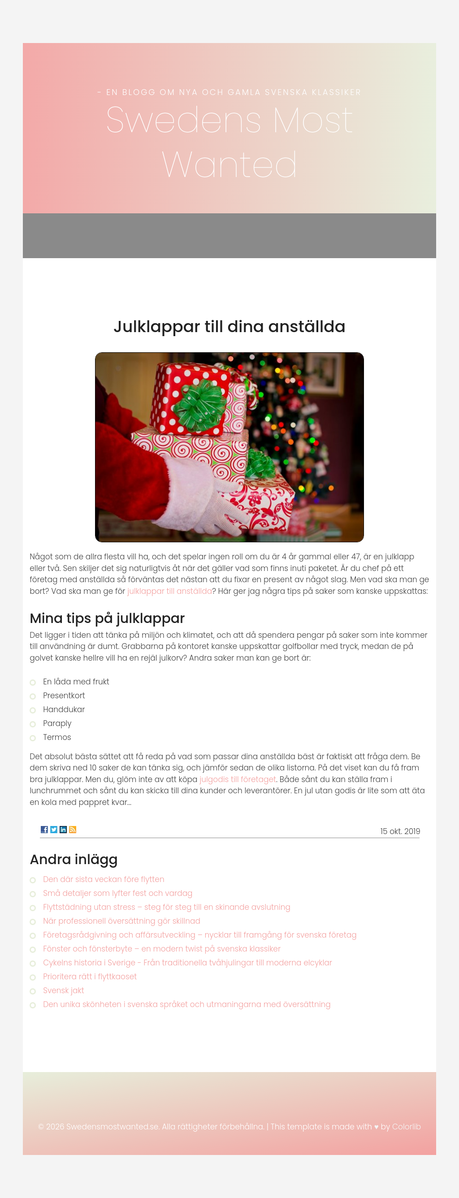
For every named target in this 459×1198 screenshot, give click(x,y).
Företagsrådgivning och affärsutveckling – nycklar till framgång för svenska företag (199, 935)
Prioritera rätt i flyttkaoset (90, 976)
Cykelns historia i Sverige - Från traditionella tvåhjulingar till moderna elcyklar (187, 962)
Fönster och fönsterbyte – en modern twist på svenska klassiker (162, 948)
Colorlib (406, 1126)
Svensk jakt (63, 990)
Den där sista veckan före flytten (103, 879)
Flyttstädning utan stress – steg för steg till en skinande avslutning (166, 907)
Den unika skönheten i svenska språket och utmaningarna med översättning (187, 1004)
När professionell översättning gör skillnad (121, 921)
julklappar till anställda (169, 591)
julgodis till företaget (237, 779)
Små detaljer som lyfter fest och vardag (117, 893)
